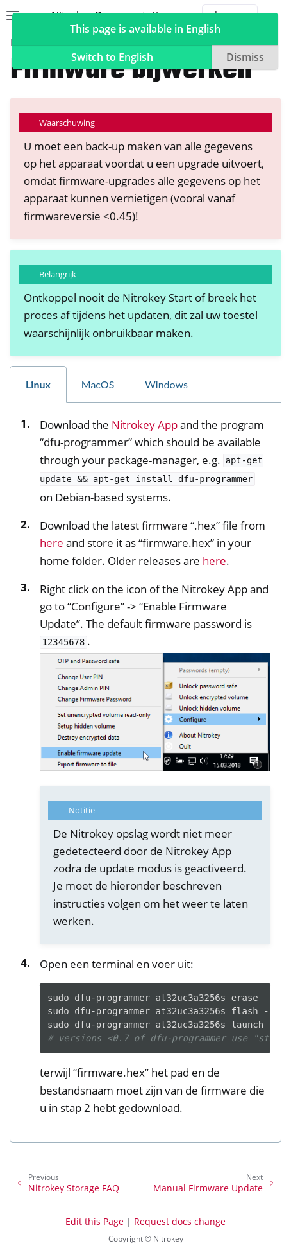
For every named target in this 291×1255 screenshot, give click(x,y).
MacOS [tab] (98, 384)
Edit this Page (94, 1221)
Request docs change (180, 1221)
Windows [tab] (166, 384)
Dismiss (245, 57)
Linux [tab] (38, 384)
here (51, 542)
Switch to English (112, 57)
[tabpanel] (145, 773)
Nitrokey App (145, 424)
